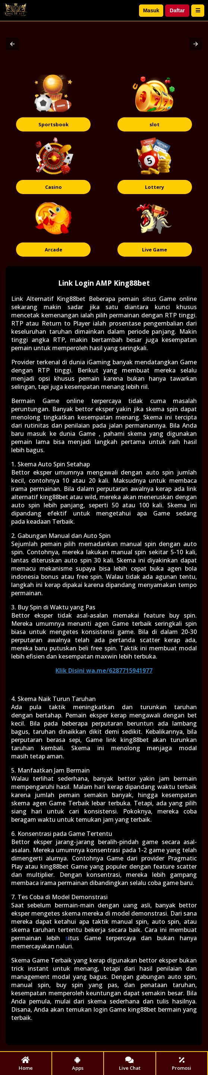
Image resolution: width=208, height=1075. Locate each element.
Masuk (151, 10)
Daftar (177, 10)
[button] (12, 44)
